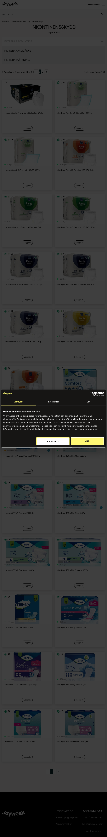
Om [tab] (88, 401)
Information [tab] (53, 401)
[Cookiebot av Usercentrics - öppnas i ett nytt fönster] (91, 394)
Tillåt (87, 441)
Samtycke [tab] (19, 401)
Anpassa (53, 441)
